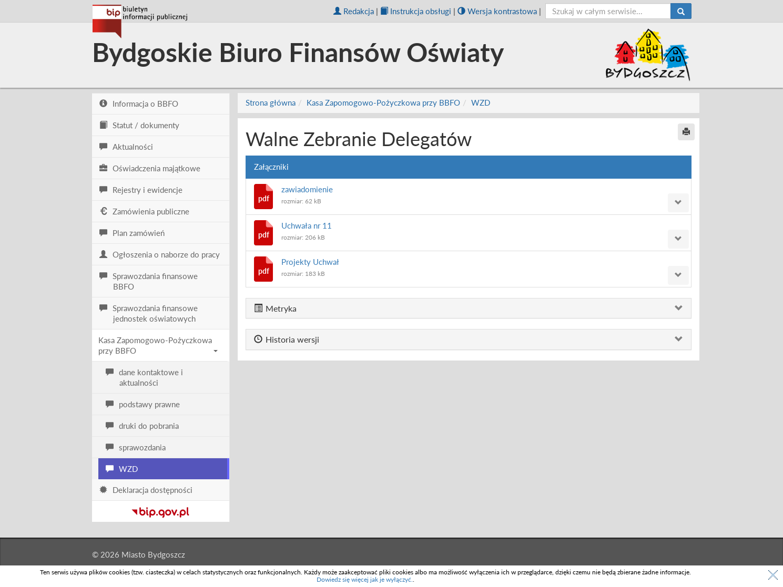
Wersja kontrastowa (497, 11)
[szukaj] (608, 11)
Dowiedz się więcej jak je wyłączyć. (365, 579)
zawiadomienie (307, 189)
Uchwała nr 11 (306, 225)
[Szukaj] (681, 11)
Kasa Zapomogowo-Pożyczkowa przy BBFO (158, 345)
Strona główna (271, 102)
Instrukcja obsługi (415, 11)
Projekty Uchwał (310, 261)
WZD (480, 102)
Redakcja (353, 11)
